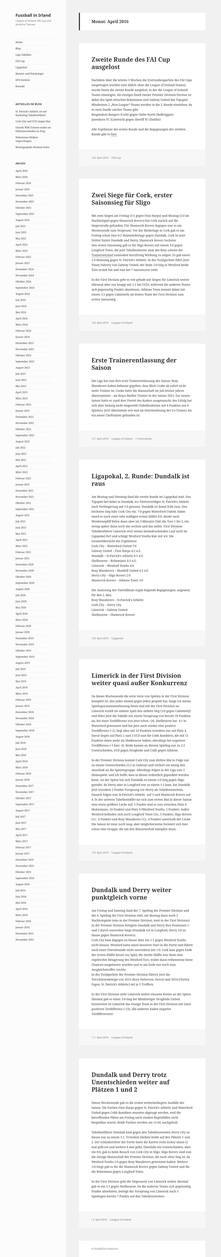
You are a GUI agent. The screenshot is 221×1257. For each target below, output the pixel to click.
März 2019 (22, 693)
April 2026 (22, 171)
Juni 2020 (21, 601)
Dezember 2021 (25, 490)
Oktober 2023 (23, 355)
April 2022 (22, 466)
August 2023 (23, 367)
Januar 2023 (23, 410)
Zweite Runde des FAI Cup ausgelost (130, 63)
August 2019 (23, 663)
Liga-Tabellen (23, 54)
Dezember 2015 (25, 933)
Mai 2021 (21, 533)
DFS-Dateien (23, 80)
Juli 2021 (21, 521)
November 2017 (25, 792)
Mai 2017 (21, 829)
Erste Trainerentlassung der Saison (134, 363)
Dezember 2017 (25, 786)
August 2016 (23, 884)
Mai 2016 (21, 902)
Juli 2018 (21, 743)
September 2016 (25, 878)
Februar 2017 (23, 847)
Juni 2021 (21, 527)
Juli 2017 (21, 816)
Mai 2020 (21, 607)
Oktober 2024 (23, 281)
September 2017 (25, 804)
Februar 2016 (23, 921)
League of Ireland (122, 322)
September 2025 (25, 214)
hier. (114, 134)
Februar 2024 (23, 330)
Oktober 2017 (23, 798)
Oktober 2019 (23, 650)
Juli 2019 (21, 669)
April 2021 (22, 540)
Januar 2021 (23, 558)
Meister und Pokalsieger (30, 73)
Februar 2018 (23, 773)
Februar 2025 (23, 257)
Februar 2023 (23, 404)
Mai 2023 (21, 386)
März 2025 (22, 250)
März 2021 (22, 546)
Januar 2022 (23, 484)
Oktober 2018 (23, 724)
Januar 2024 (23, 337)
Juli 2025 (21, 226)
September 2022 (25, 435)
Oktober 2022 (23, 429)
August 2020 (23, 589)
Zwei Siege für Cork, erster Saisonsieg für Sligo (132, 198)
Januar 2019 (23, 706)
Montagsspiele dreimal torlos (33, 147)
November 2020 (25, 570)
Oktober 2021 (23, 503)
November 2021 (25, 496)
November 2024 (25, 275)
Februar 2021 (23, 552)
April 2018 (22, 761)
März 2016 (22, 915)
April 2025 (22, 244)
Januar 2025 (23, 263)
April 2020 (22, 613)
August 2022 (23, 441)
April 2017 (22, 835)
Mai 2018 (21, 755)
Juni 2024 (21, 306)
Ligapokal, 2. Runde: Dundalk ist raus (140, 479)
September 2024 (25, 287)
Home (19, 42)
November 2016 (25, 866)
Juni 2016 (21, 896)
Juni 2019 (21, 675)
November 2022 (25, 423)
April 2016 (22, 909)
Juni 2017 (21, 822)
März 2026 (22, 177)
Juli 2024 (21, 300)
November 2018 (25, 718)
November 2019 (25, 644)
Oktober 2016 (23, 872)
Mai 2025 (21, 238)
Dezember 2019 (25, 638)
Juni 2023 (21, 380)
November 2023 (25, 349)
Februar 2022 (23, 478)
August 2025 (23, 220)
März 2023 (22, 398)
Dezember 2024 (25, 269)
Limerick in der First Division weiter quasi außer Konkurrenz (139, 679)
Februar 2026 (23, 183)
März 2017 (22, 841)
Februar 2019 (23, 699)
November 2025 (25, 201)
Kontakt (20, 86)
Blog (18, 48)
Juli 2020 (21, 595)
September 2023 (25, 361)
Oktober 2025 (23, 207)
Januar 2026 (23, 189)
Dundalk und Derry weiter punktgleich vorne (131, 893)
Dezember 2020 (25, 564)
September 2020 (25, 583)
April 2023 (22, 392)
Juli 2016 (21, 890)
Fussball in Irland (33, 15)
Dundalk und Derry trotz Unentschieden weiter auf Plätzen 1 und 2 (130, 1081)
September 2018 (25, 730)
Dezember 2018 (25, 712)
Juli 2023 (21, 373)
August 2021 (23, 515)
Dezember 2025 (25, 195)
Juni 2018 (21, 749)
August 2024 (23, 294)
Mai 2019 (21, 681)
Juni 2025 (21, 232)
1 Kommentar (144, 438)
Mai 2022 (21, 460)
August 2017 (23, 810)
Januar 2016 (23, 927)
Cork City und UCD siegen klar (33, 121)
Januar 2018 (23, 779)
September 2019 (25, 656)
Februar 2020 (23, 626)
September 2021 (25, 509)
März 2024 (22, 324)
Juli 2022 (21, 447)
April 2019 (22, 687)
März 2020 (22, 620)
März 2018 (22, 767)
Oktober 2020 (23, 576)
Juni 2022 (21, 453)
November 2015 (25, 939)
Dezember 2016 (25, 859)
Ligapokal (21, 67)
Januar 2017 (23, 853)
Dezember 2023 (25, 343)
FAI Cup (116, 157)
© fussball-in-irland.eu (104, 1248)
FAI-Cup (20, 61)
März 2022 (22, 472)
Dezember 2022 (25, 417)
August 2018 (23, 736)
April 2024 (22, 318)
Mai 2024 (21, 312)
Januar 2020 (23, 632)
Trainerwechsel (102, 255)
